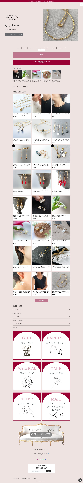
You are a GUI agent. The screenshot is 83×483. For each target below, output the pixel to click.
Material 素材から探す (17, 313)
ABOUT (24, 48)
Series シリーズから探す (17, 323)
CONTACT (52, 48)
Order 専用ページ (16, 327)
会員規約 (34, 478)
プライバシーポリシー (17, 478)
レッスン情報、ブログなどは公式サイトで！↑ (41, 449)
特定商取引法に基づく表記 (26, 478)
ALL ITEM (31, 48)
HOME (18, 48)
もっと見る (41, 300)
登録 (49, 471)
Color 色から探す (16, 316)
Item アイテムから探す (17, 309)
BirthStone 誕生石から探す (18, 320)
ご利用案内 (46, 48)
